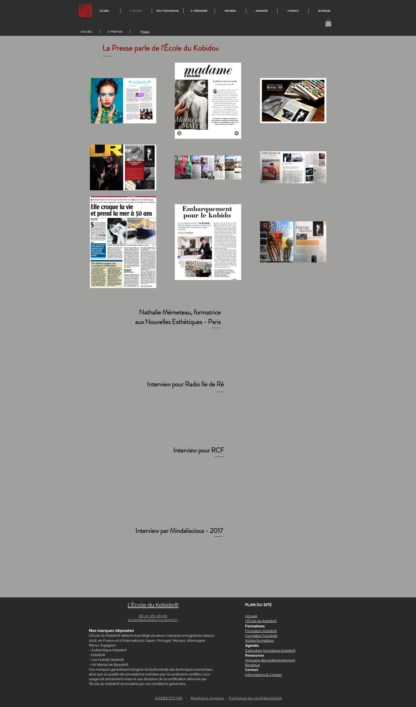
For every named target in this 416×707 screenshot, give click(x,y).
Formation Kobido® (261, 631)
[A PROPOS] (115, 32)
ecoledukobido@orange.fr (153, 620)
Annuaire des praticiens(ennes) (270, 660)
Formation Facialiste (261, 636)
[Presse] (145, 32)
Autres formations (259, 641)
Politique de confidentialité (255, 698)
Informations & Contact (263, 675)
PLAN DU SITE (258, 604)
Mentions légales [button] (207, 698)
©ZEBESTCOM (168, 698)
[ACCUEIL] (86, 32)
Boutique (252, 665)
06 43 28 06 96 (153, 616)
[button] (328, 23)
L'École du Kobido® (153, 605)
